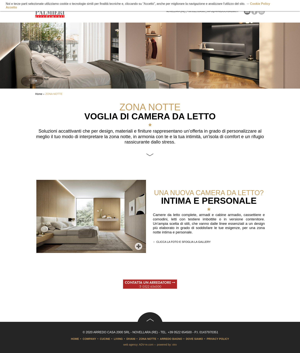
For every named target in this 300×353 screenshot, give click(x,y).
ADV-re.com (146, 344)
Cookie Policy (260, 3)
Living (118, 338)
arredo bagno (171, 338)
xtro (174, 344)
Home (38, 93)
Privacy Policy (218, 338)
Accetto (11, 7)
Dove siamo (194, 338)
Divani (130, 338)
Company (89, 338)
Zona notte (53, 93)
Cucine (105, 338)
